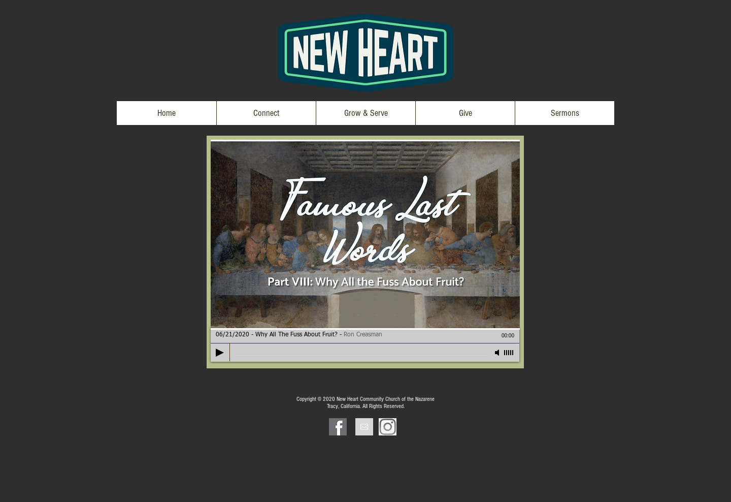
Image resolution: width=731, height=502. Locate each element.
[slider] (509, 352)
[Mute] (498, 353)
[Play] (220, 353)
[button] (266, 113)
